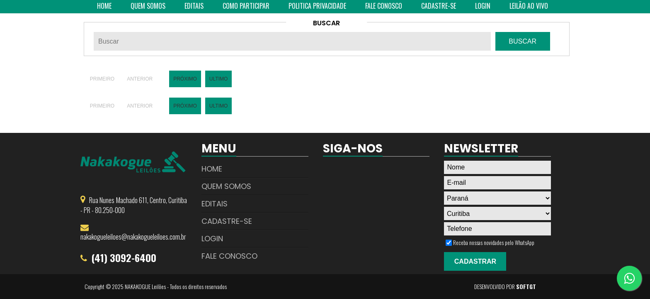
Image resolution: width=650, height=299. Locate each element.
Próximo (185, 79)
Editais (214, 204)
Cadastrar (475, 261)
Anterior (140, 79)
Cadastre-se (226, 221)
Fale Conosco (229, 256)
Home (211, 169)
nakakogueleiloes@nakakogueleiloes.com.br (133, 237)
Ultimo (218, 79)
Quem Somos (226, 186)
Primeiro (102, 79)
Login (212, 238)
